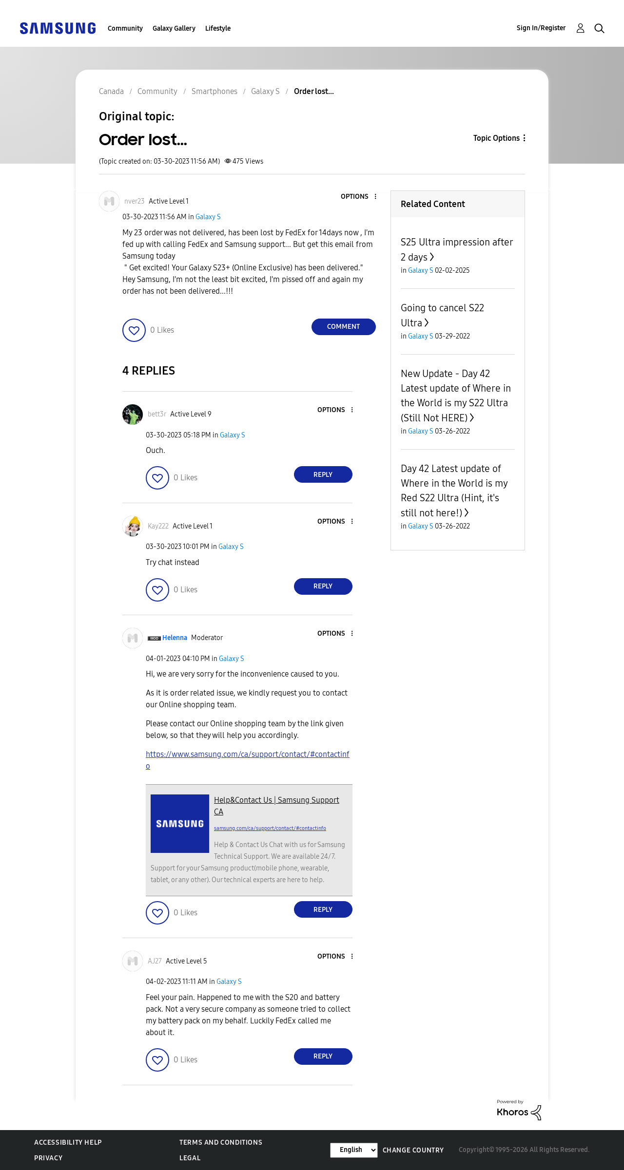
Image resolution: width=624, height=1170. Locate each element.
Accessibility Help (68, 1142)
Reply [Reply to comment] (322, 475)
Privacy (48, 1158)
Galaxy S (208, 217)
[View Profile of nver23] (134, 201)
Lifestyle (218, 28)
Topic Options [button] (496, 138)
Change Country (413, 1150)
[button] (359, 197)
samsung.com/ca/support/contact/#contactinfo (270, 828)
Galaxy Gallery (174, 28)
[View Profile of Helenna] (174, 638)
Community (125, 28)
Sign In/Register (541, 28)
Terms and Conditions (220, 1142)
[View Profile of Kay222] (158, 526)
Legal (189, 1158)
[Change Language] (354, 1150)
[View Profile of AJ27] (155, 961)
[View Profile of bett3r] (157, 414)
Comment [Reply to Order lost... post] (343, 326)
